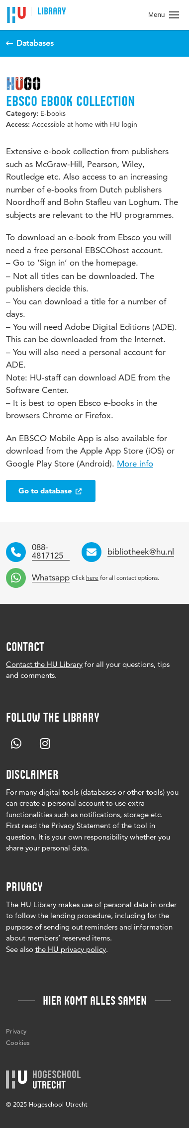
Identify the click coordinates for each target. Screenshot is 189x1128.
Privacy (16, 1031)
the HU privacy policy (70, 949)
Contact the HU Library (44, 664)
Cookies (18, 1042)
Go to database (50, 490)
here (92, 577)
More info (135, 464)
